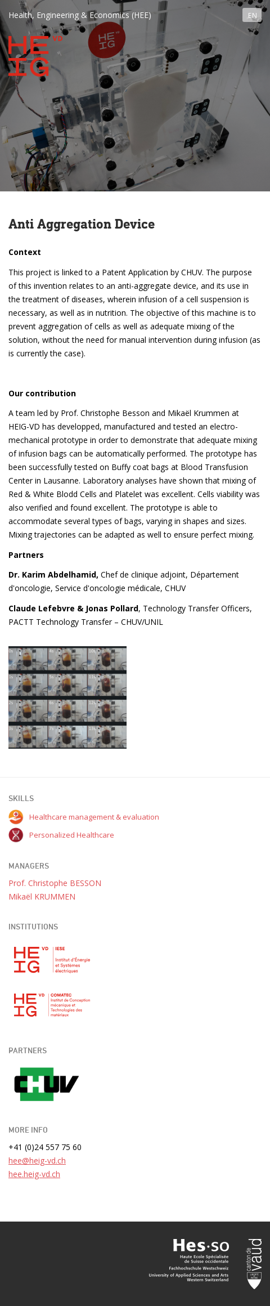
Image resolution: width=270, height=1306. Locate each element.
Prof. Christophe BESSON (54, 883)
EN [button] (252, 15)
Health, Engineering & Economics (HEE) (79, 15)
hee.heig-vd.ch (34, 1174)
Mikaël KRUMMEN (41, 896)
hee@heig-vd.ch (37, 1160)
